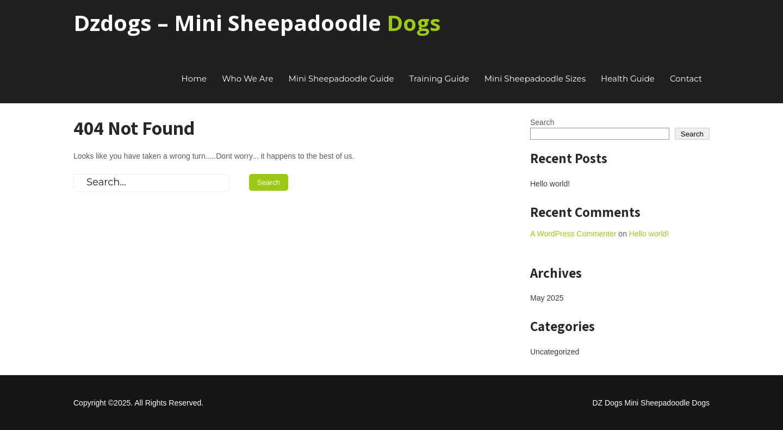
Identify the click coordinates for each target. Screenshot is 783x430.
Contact (686, 78)
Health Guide (628, 78)
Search (542, 122)
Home (194, 78)
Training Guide (439, 78)
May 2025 (546, 298)
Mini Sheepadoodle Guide (341, 78)
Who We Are (247, 78)
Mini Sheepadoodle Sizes (535, 78)
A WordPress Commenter (573, 233)
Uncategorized (554, 351)
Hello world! (550, 183)
